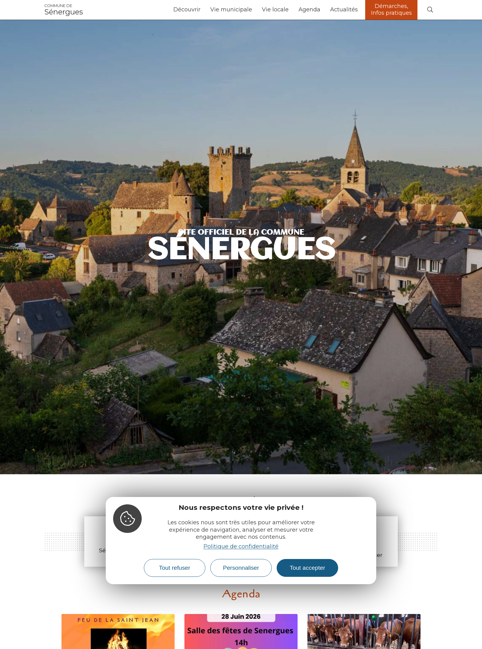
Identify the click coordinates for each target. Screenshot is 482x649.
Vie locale (275, 9)
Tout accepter (307, 568)
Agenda (309, 9)
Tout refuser (174, 568)
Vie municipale (231, 9)
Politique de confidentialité (241, 546)
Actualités (344, 9)
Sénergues (63, 10)
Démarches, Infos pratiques (391, 9)
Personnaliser (241, 568)
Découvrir (186, 9)
